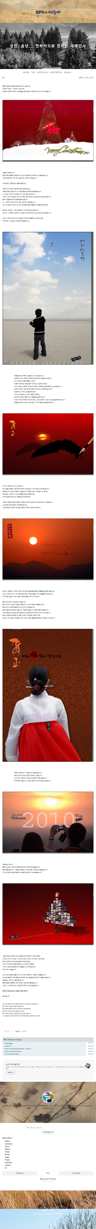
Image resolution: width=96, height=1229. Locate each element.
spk (34, 1213)
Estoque (59, 1213)
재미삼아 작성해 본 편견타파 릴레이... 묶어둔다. (17, 1048)
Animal (7, 1154)
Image (7, 1157)
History (7, 1141)
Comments (76, 1173)
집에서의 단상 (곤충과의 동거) (12, 1051)
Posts (48, 1173)
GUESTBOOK (56, 72)
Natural (7, 1149)
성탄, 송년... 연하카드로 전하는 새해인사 (48, 46)
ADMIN (67, 72)
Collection (8, 1162)
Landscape (8, 1144)
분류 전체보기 (7, 1138)
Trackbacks (19, 1173)
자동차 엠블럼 (8, 1043)
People (7, 1160)
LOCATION (42, 72)
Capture (8, 1165)
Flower (7, 1152)
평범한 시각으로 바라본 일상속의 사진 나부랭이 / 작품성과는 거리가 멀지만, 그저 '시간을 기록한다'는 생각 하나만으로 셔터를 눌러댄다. (45, 1067)
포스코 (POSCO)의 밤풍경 (11, 1054)
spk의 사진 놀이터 (13, 1064)
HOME (26, 72)
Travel (7, 1146)
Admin (45, 1210)
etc (3, 78)
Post (52, 1210)
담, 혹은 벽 (7, 1046)
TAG (33, 72)
